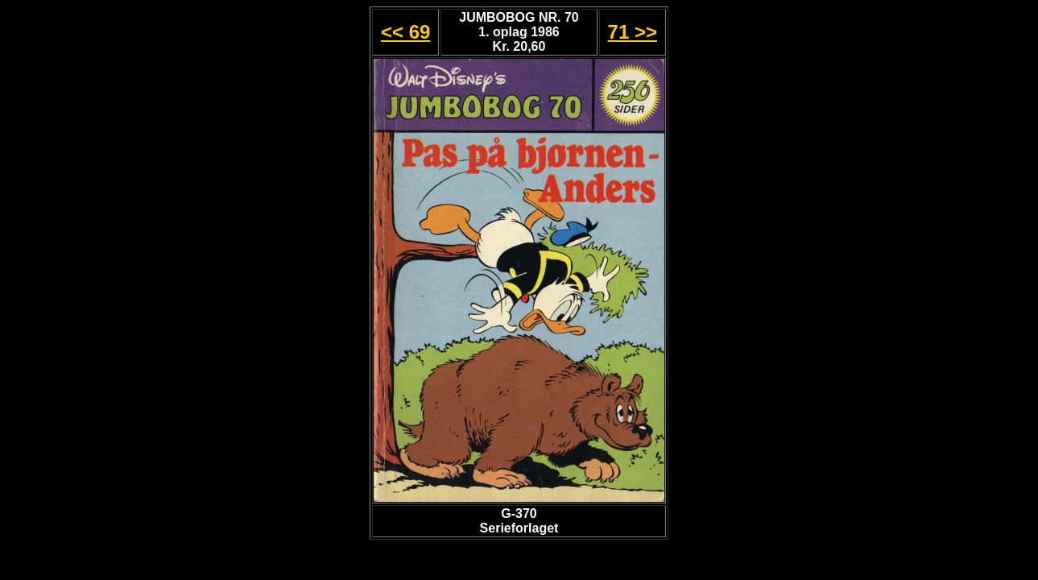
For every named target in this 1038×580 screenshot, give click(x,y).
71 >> (632, 32)
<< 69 (405, 32)
